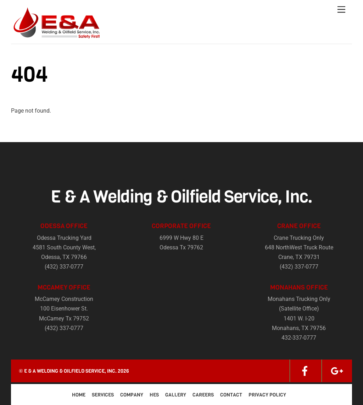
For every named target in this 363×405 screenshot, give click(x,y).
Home (78, 395)
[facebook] (305, 371)
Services (103, 395)
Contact (231, 395)
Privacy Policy (267, 395)
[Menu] (341, 10)
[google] (337, 371)
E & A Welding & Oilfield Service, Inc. (70, 371)
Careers (203, 395)
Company (131, 395)
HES (154, 395)
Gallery (175, 395)
